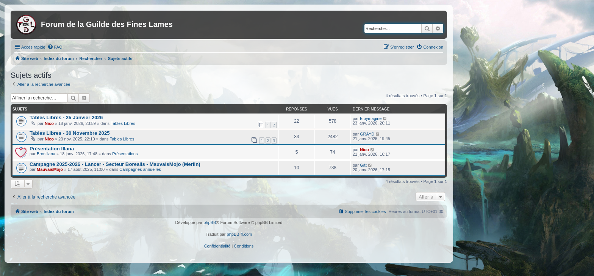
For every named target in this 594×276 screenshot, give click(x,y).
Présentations (125, 153)
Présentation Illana (52, 148)
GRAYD (367, 134)
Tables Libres (123, 123)
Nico (49, 123)
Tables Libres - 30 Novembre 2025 (70, 133)
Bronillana (46, 153)
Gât (363, 165)
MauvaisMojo (50, 169)
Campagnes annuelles (140, 169)
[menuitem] (55, 47)
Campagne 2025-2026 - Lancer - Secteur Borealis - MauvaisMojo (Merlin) (115, 164)
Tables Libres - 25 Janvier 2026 (66, 117)
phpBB (209, 222)
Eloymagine (370, 118)
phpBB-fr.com (239, 234)
